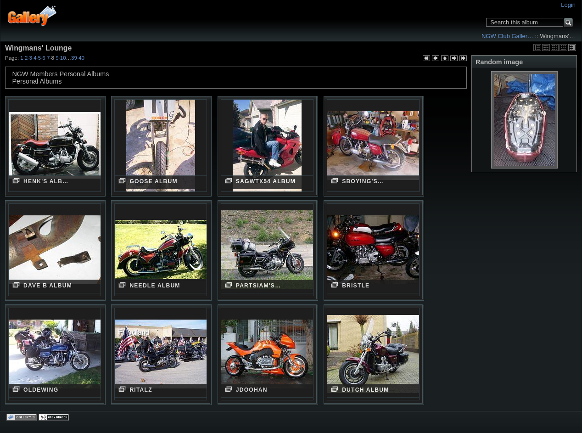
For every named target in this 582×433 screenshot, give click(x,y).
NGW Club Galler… (507, 36)
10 (63, 58)
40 (81, 58)
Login (568, 4)
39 (74, 58)
